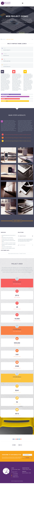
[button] (22, 3)
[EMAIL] (27, 443)
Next (20, 432)
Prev (13, 432)
